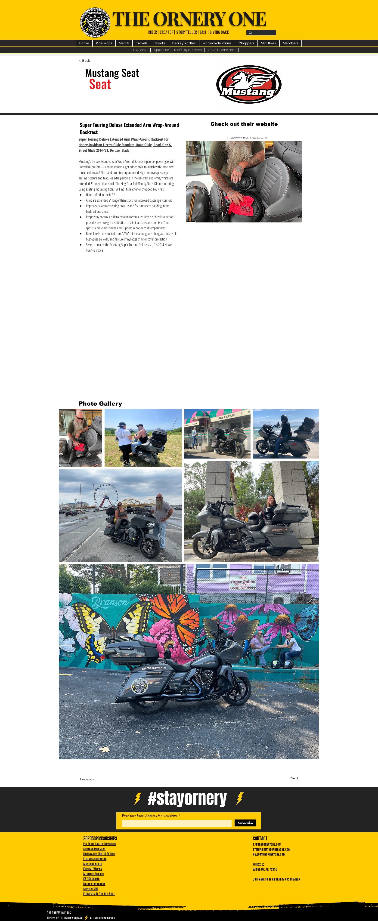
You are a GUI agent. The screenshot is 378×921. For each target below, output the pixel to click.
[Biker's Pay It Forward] (188, 50)
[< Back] (94, 60)
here (261, 879)
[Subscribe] (245, 822)
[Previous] (95, 779)
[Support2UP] (161, 50)
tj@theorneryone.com (267, 844)
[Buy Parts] (140, 50)
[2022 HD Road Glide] (222, 50)
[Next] (286, 778)
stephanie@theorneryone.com (272, 849)
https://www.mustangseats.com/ (247, 137)
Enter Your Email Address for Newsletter (149, 815)
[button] (124, 43)
